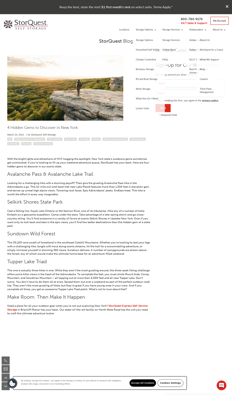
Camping (13, 143)
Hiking (96, 139)
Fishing (26, 143)
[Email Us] (6, 369)
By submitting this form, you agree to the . (188, 100)
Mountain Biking (43, 143)
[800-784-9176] (6, 360)
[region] (100, 383)
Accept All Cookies (142, 383)
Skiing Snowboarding (115, 139)
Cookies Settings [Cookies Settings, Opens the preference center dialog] (170, 383)
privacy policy (210, 100)
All (10, 139)
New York (70, 139)
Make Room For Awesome (29, 139)
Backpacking (138, 139)
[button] (227, 6)
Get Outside (54, 139)
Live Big (84, 139)
